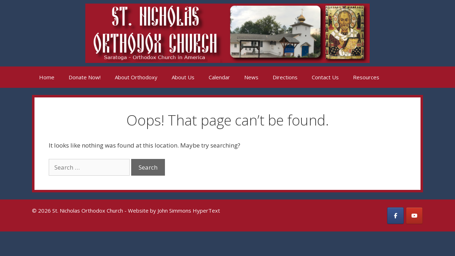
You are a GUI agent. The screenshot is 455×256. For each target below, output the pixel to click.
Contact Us (325, 77)
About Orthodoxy (136, 77)
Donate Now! (85, 77)
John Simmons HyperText (188, 210)
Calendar (219, 77)
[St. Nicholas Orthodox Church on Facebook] (395, 215)
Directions (285, 77)
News (251, 77)
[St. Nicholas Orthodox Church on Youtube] (414, 215)
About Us (183, 77)
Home (46, 77)
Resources (366, 77)
